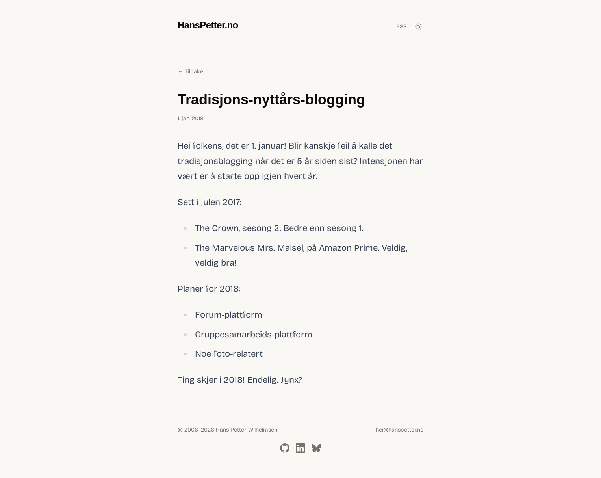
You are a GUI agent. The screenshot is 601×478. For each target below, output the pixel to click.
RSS (401, 26)
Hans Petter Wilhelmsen (246, 429)
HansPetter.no (208, 25)
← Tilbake (190, 71)
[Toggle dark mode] (418, 27)
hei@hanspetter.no (399, 429)
